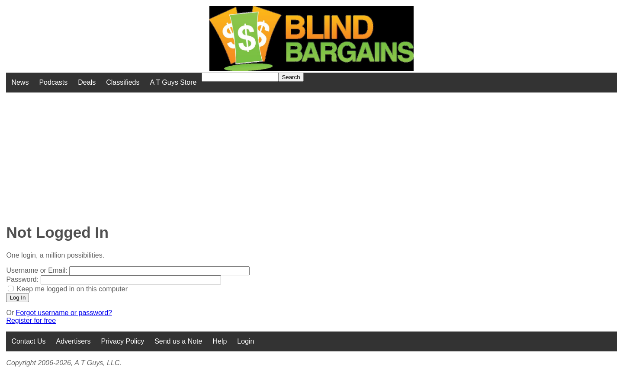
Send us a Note (178, 341)
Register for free (31, 320)
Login (245, 341)
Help (219, 341)
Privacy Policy (123, 341)
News (20, 82)
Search (291, 77)
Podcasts (53, 82)
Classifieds (122, 82)
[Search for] (240, 77)
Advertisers (73, 341)
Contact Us (28, 341)
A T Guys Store (173, 82)
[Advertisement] (250, 153)
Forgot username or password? (64, 312)
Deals (87, 82)
